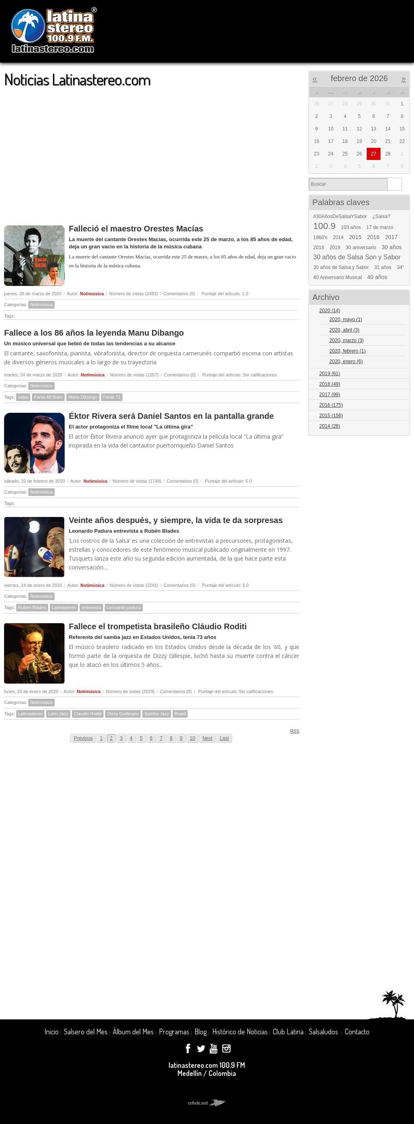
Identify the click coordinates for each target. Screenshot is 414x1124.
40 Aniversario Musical (337, 277)
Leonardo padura (124, 607)
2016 (373, 237)
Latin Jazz (58, 713)
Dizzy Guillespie (123, 713)
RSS (292, 730)
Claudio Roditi (87, 713)
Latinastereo (64, 607)
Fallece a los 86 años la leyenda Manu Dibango (94, 332)
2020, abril (344, 330)
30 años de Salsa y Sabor (341, 267)
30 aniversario (361, 247)
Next (208, 738)
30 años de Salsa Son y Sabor (357, 257)
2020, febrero (347, 351)
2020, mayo (346, 319)
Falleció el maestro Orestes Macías (136, 228)
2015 (355, 237)
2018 (318, 247)
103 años (351, 227)
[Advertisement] (151, 151)
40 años (377, 277)
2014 (338, 237)
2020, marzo (347, 340)
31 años (383, 267)
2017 (391, 237)
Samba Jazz (156, 713)
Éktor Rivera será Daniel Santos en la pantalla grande (171, 416)
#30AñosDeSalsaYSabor (340, 216)
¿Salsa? (381, 216)
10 (192, 738)
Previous (83, 738)
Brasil (180, 713)
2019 (335, 247)
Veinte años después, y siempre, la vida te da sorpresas (176, 520)
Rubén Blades (32, 607)
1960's (320, 237)
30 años (392, 247)
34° (400, 267)
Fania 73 (111, 397)
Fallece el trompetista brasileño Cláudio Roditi (158, 626)
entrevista (91, 607)
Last (224, 738)
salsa (23, 397)
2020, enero (346, 361)
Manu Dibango (82, 397)
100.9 (324, 226)
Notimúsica (92, 293)
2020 (329, 310)
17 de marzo (379, 227)
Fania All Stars (48, 397)
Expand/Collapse (400, 311)
